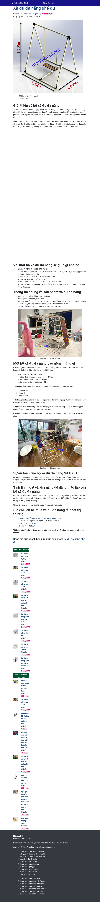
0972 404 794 (48, 3)
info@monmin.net (29, 523)
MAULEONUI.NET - (20, 3)
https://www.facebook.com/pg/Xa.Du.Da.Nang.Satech (40, 518)
